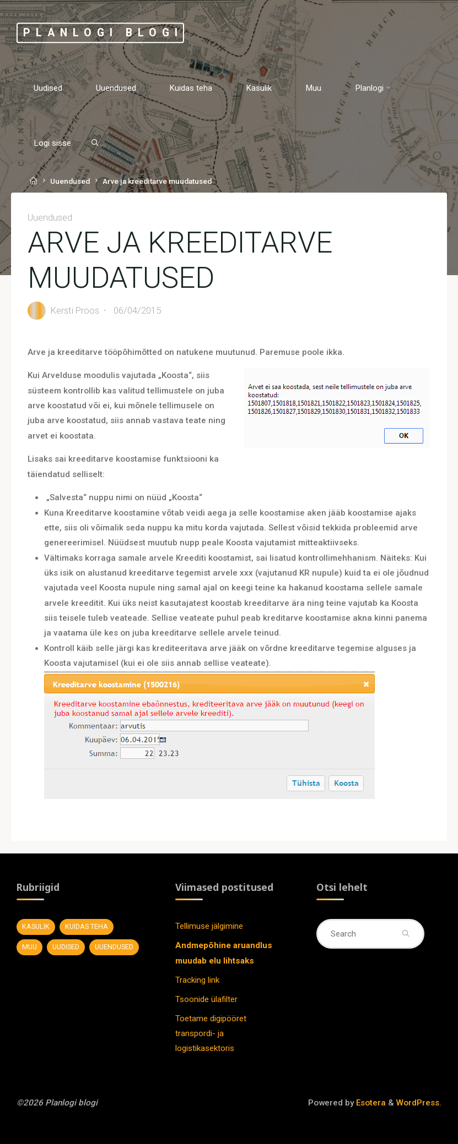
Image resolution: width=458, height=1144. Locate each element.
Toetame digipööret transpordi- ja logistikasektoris (210, 1034)
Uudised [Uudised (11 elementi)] (65, 947)
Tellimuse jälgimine (209, 926)
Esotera (370, 1103)
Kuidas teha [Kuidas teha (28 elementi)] (86, 926)
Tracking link (197, 980)
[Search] (95, 143)
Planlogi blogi (102, 32)
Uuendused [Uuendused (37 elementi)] (114, 947)
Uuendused (70, 181)
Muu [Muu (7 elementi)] (29, 947)
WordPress (417, 1103)
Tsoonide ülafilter (206, 999)
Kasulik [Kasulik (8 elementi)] (36, 926)
